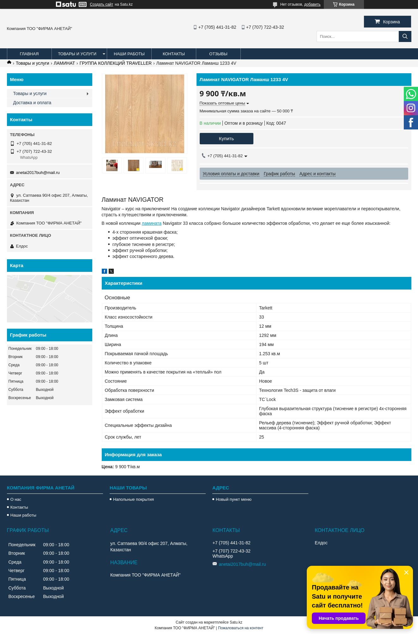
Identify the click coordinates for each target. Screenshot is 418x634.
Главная (29, 53)
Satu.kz (236, 622)
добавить (312, 4)
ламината (152, 223)
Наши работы (129, 53)
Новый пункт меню (233, 499)
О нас (15, 499)
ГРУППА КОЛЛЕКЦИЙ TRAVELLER (116, 63)
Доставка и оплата (32, 102)
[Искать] (405, 36)
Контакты (174, 53)
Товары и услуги (77, 53)
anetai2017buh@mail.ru (38, 172)
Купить (226, 138)
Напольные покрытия (133, 499)
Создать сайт (101, 4)
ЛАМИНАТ (64, 63)
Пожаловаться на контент (240, 628)
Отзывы (218, 53)
